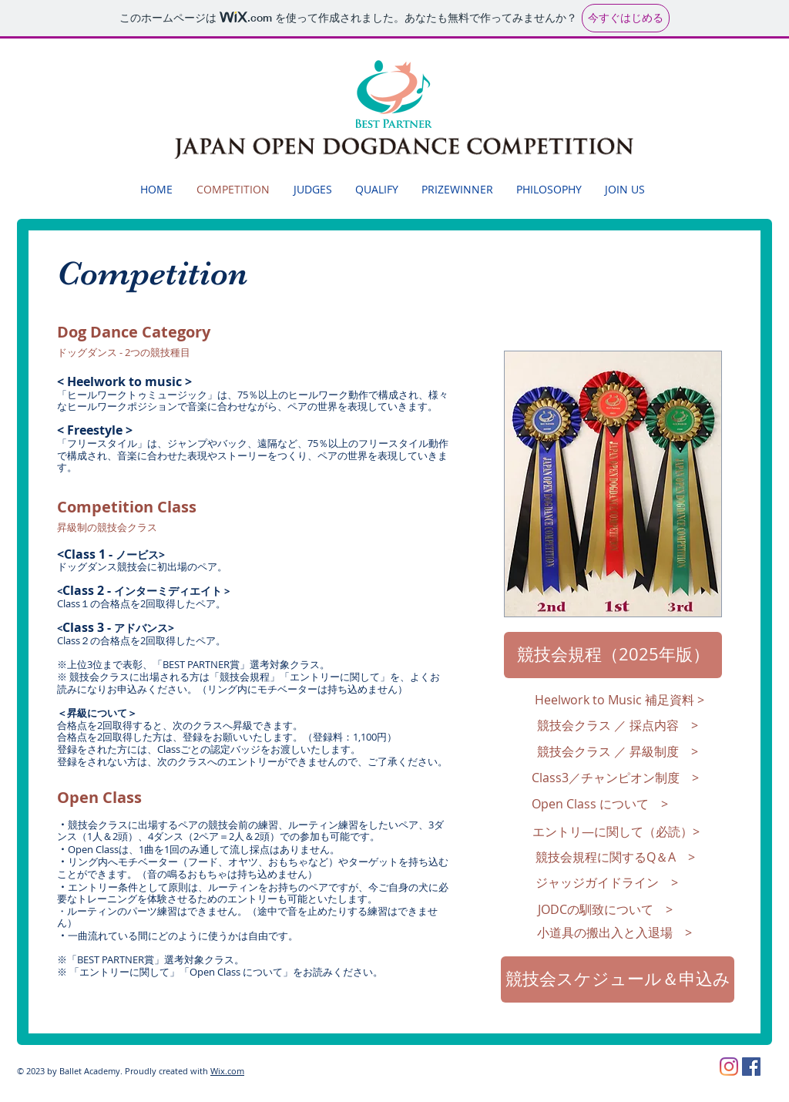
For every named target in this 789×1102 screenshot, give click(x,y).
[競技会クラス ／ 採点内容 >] (617, 725)
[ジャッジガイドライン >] (607, 882)
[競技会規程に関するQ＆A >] (615, 856)
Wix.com (227, 1071)
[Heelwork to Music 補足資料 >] (619, 700)
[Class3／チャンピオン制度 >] (615, 778)
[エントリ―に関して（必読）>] (616, 831)
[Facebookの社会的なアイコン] (751, 1066)
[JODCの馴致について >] (605, 909)
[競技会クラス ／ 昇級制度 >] (617, 752)
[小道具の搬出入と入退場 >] (614, 932)
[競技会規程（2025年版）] (613, 655)
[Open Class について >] (600, 804)
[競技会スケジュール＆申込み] (617, 979)
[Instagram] (729, 1066)
